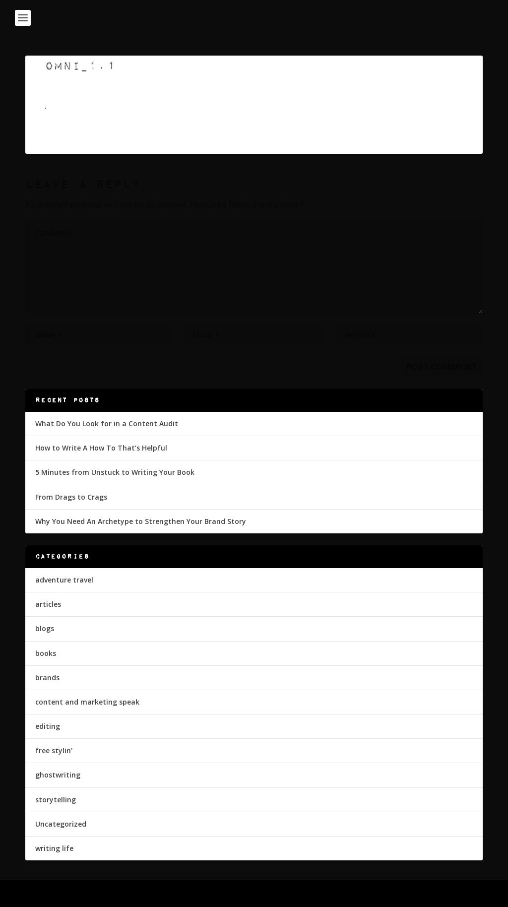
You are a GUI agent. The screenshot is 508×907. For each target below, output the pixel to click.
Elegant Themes (94, 894)
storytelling (55, 799)
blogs (44, 628)
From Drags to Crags (71, 497)
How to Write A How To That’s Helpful (101, 448)
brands (47, 677)
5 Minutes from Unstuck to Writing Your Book (114, 472)
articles (48, 604)
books (45, 653)
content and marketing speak (87, 702)
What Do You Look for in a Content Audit (106, 423)
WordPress (187, 894)
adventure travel (64, 579)
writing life (54, 848)
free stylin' (53, 750)
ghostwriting (57, 774)
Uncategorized (60, 824)
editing (47, 726)
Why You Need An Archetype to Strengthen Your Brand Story (140, 521)
